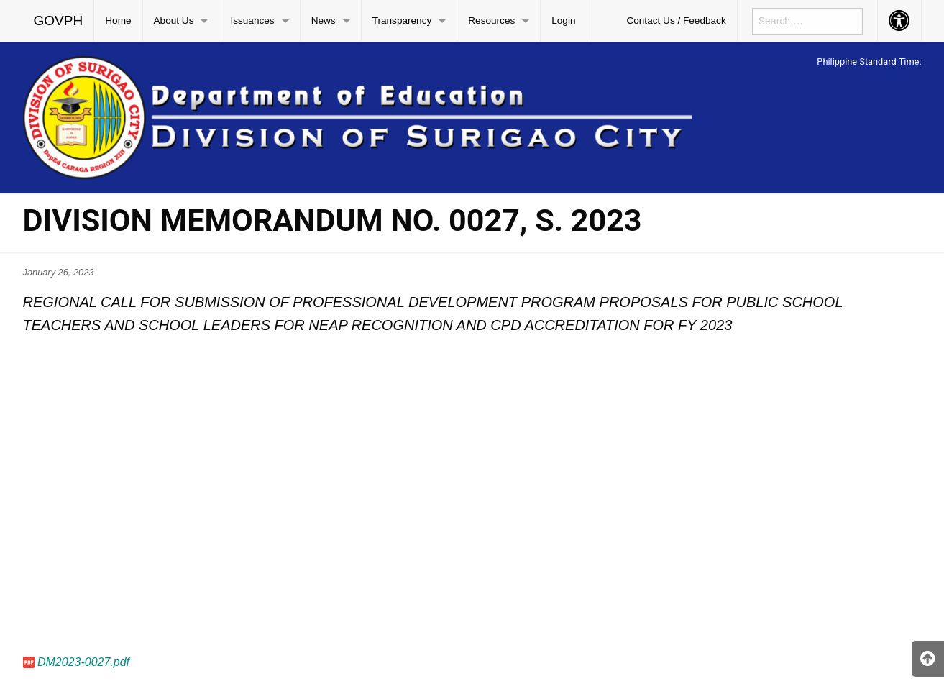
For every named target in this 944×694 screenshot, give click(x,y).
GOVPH (58, 20)
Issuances (252, 20)
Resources (491, 20)
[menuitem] (59, 21)
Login (563, 20)
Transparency (402, 20)
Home (118, 20)
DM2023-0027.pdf (83, 662)
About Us (174, 20)
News (323, 20)
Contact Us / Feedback (675, 20)
